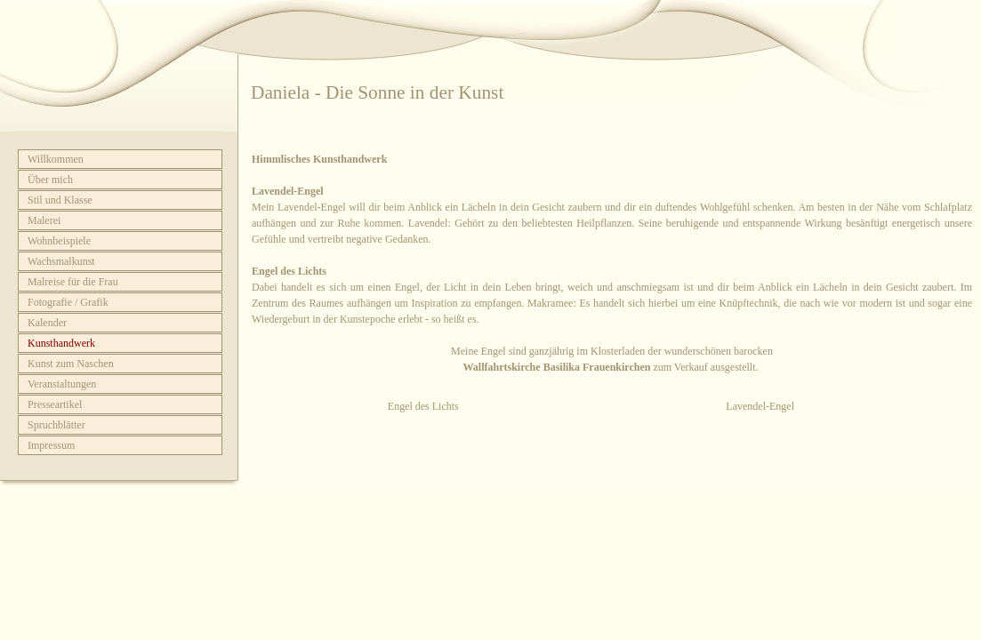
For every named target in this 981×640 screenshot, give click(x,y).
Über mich (50, 179)
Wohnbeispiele (59, 241)
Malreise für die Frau (73, 282)
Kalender (47, 322)
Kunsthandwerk (61, 343)
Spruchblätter (56, 425)
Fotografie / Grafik (68, 302)
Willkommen (56, 159)
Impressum (51, 445)
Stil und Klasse (60, 200)
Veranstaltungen (62, 384)
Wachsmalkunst (61, 261)
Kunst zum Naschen (71, 363)
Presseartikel (55, 404)
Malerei (44, 220)
